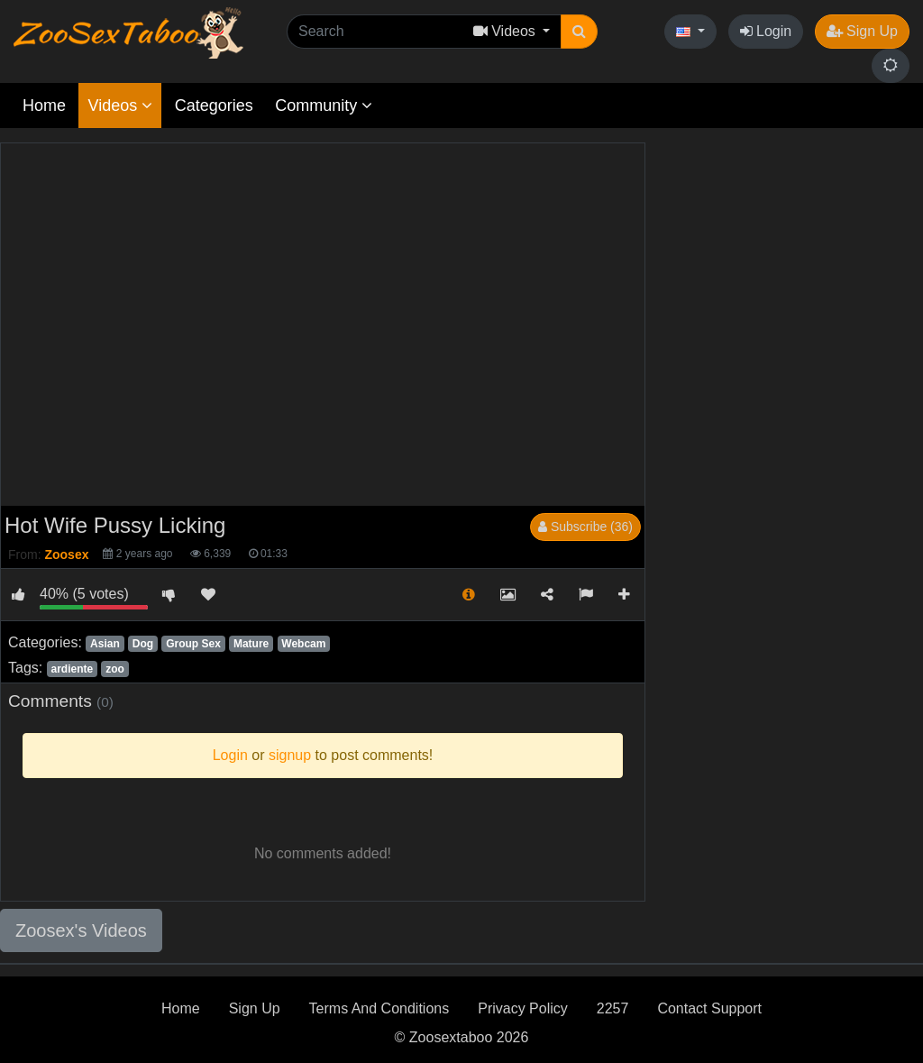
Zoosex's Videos (81, 930)
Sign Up (862, 31)
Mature (251, 643)
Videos (119, 105)
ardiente (71, 669)
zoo (114, 669)
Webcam (303, 643)
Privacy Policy (523, 1008)
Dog (143, 643)
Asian (105, 643)
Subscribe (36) (585, 526)
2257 (613, 1008)
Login (766, 31)
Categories (214, 105)
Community (323, 105)
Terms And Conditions (379, 1008)
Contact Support (709, 1008)
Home (44, 105)
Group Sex (193, 643)
